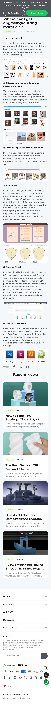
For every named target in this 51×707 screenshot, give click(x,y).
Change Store (37, 13)
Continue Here (14, 13)
